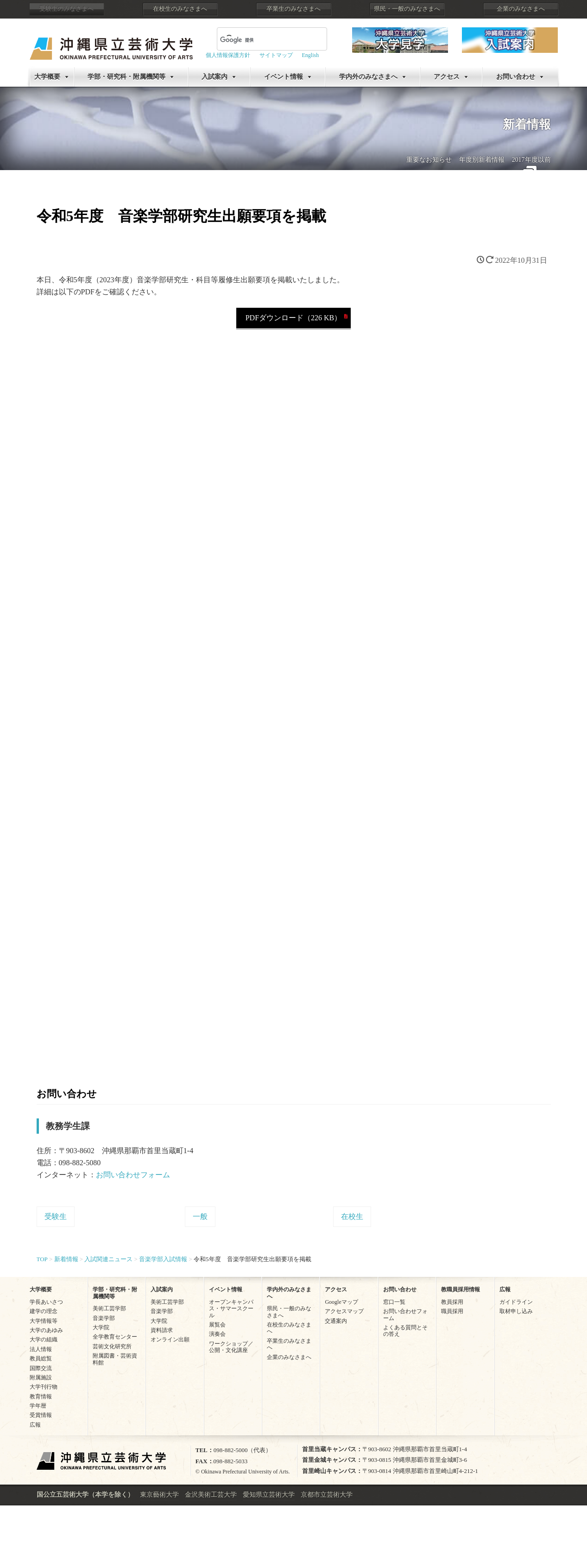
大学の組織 (43, 1339)
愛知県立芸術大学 (269, 1494)
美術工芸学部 (109, 1308)
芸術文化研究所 (112, 1346)
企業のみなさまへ (521, 9)
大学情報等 (43, 1321)
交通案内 (336, 1321)
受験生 (55, 1216)
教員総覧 (41, 1358)
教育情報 (41, 1396)
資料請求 (162, 1330)
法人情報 (41, 1349)
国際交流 (41, 1368)
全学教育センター (115, 1336)
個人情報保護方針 (228, 55)
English (310, 55)
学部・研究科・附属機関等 (126, 76)
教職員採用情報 (460, 1289)
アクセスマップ (344, 1311)
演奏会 (217, 1334)
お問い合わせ (515, 76)
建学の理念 (43, 1311)
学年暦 (38, 1406)
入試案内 (214, 76)
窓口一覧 (394, 1302)
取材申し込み (516, 1311)
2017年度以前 (531, 159)
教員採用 (452, 1302)
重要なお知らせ (429, 159)
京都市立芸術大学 (327, 1494)
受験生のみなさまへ (66, 9)
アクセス (447, 76)
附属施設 (41, 1377)
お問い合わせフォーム (133, 1175)
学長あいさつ (46, 1302)
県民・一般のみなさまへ (407, 9)
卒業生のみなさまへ (293, 9)
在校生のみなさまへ (180, 9)
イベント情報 (283, 76)
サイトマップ (276, 55)
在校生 (352, 1216)
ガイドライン (516, 1302)
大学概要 (47, 76)
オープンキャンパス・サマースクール (231, 1309)
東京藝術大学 (159, 1494)
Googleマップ (341, 1302)
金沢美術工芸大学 (211, 1494)
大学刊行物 (43, 1387)
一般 (200, 1216)
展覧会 (217, 1324)
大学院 (101, 1327)
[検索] (261, 40)
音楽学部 (104, 1318)
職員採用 (452, 1311)
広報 (35, 1425)
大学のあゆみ (46, 1330)
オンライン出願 (170, 1339)
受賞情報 (41, 1415)
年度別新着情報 (482, 159)
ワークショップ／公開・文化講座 (231, 1346)
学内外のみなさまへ (368, 76)
